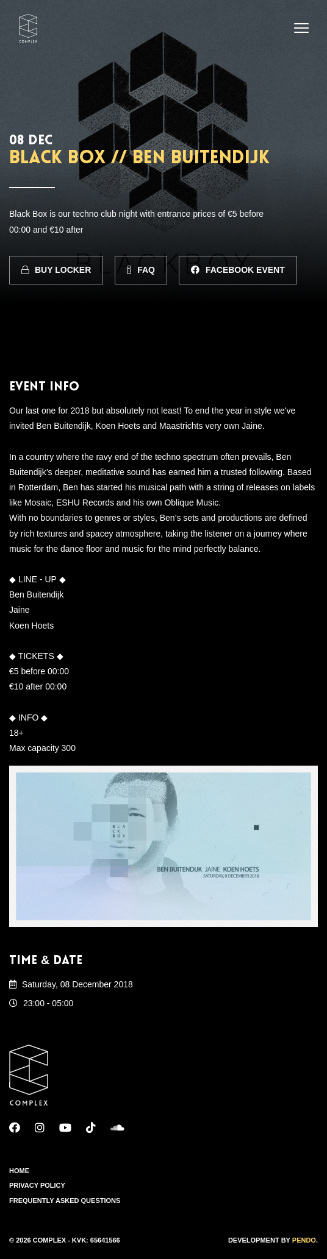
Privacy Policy (37, 1185)
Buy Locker (56, 270)
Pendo (304, 1240)
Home (19, 1170)
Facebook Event (238, 270)
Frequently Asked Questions (64, 1200)
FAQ (141, 270)
